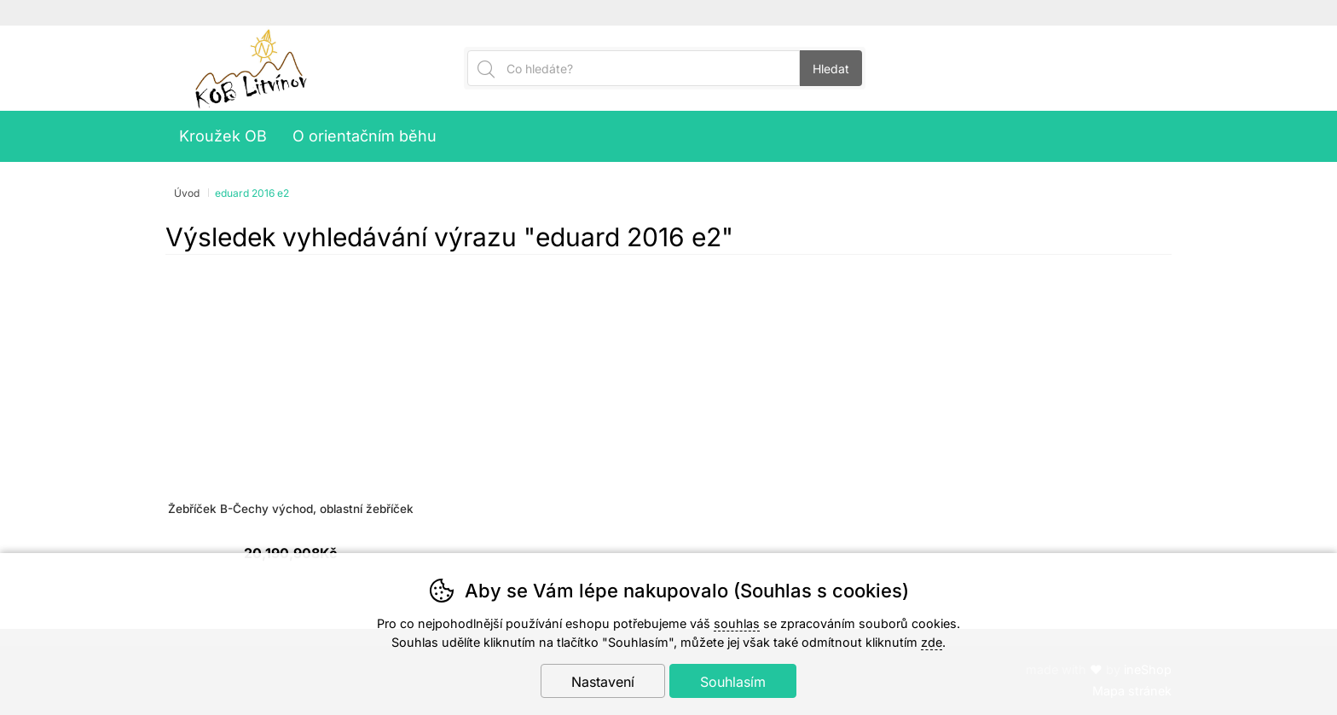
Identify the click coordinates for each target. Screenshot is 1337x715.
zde (931, 642)
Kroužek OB (223, 136)
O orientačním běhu (364, 136)
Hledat (831, 68)
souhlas (737, 623)
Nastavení (602, 681)
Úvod (187, 193)
